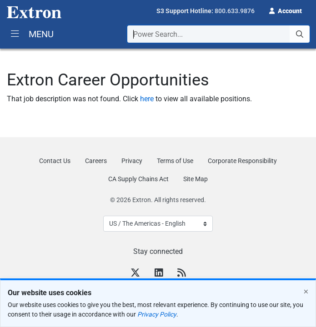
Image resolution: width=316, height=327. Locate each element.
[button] (285, 10)
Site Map (195, 179)
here (147, 98)
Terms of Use (175, 160)
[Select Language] (158, 224)
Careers (96, 160)
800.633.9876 (235, 11)
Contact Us (54, 160)
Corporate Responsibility (242, 160)
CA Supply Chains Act (138, 179)
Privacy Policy (156, 314)
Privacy (131, 160)
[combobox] (218, 34)
